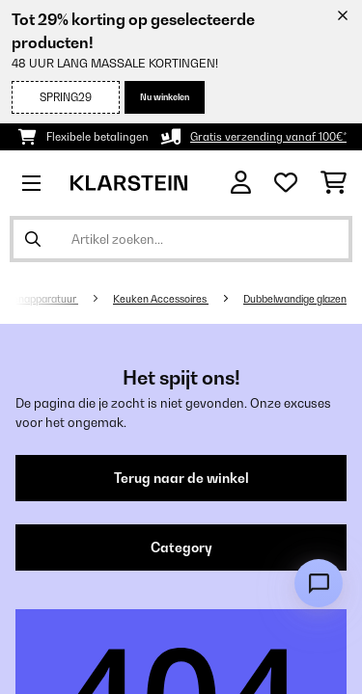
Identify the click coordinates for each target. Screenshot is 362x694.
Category (181, 547)
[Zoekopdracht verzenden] (33, 239)
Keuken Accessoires (161, 299)
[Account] (241, 183)
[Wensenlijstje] (285, 183)
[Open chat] (318, 583)
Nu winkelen (164, 97)
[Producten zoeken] (181, 239)
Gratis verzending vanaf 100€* (268, 137)
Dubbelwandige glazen (295, 299)
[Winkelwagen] (333, 183)
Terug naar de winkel (181, 478)
